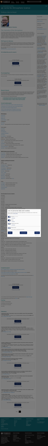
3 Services (13, 218)
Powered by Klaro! (37, 235)
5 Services (13, 225)
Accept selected (23, 232)
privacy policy (15, 213)
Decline (10, 232)
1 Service (13, 221)
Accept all (37, 232)
